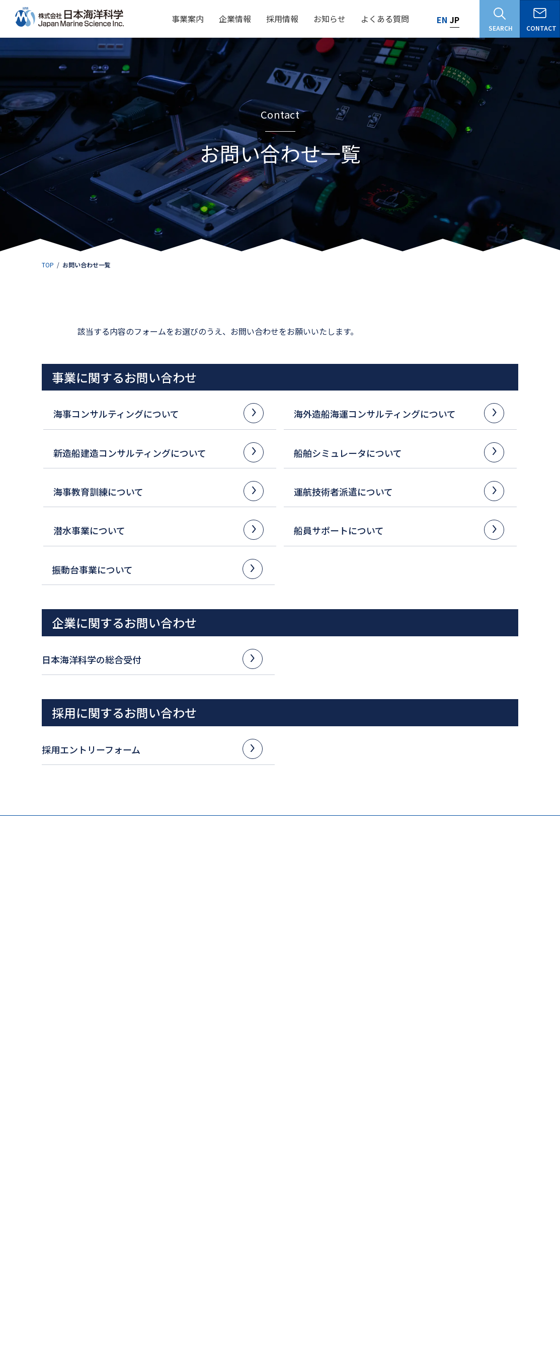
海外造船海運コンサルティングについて (395, 413)
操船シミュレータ (262, 1099)
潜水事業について (154, 529)
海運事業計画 (147, 1078)
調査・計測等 (37, 1057)
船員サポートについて (395, 529)
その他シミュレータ (265, 1131)
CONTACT (541, 20)
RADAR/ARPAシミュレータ (274, 1120)
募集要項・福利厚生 (156, 1213)
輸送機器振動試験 (482, 1068)
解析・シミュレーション (52, 1099)
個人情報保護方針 (313, 1300)
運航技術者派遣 (365, 1086)
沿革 (21, 1229)
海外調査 (31, 1120)
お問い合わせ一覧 (270, 1191)
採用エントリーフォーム (148, 748)
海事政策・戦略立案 (46, 1110)
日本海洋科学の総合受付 (148, 658)
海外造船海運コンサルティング (166, 1043)
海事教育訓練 (362, 1043)
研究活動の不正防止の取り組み (405, 1300)
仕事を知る (144, 1181)
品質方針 (27, 1245)
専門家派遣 (144, 1110)
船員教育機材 (147, 1099)
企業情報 (27, 1165)
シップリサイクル (153, 1089)
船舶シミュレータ (258, 1086)
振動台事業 (469, 1043)
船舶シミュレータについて (395, 452)
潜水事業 (356, 1102)
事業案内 (27, 1027)
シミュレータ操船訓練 (379, 1057)
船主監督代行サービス (268, 1057)
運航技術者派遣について (395, 491)
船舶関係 (31, 1078)
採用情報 (141, 1165)
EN (442, 20)
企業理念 (27, 1181)
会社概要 (27, 1197)
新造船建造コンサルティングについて (154, 452)
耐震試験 (470, 1057)
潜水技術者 (148, 1264)
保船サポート (256, 1068)
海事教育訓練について (154, 491)
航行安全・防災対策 (46, 1089)
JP (454, 20)
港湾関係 (31, 1068)
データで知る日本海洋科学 (165, 1197)
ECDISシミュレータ (264, 1110)
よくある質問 (263, 1165)
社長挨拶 (27, 1213)
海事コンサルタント (160, 1243)
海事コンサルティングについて (154, 413)
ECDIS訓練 (363, 1068)
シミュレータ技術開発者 (166, 1253)
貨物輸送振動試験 (482, 1078)
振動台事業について (153, 568)
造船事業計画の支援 (156, 1057)
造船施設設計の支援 (156, 1068)
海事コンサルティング (44, 1043)
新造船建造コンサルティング (273, 1043)
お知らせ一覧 (490, 1300)
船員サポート (362, 1118)
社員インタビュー (153, 1229)
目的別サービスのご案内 (487, 1096)
